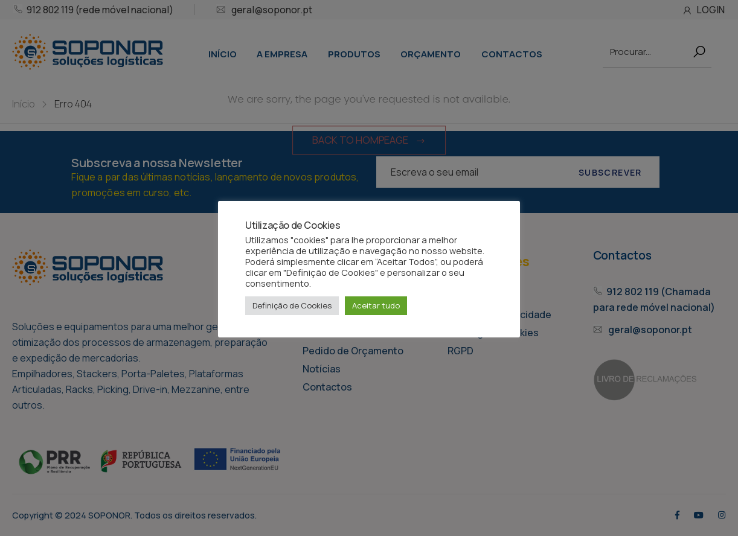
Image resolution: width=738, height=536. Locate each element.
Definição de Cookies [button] (292, 305)
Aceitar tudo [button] (376, 305)
